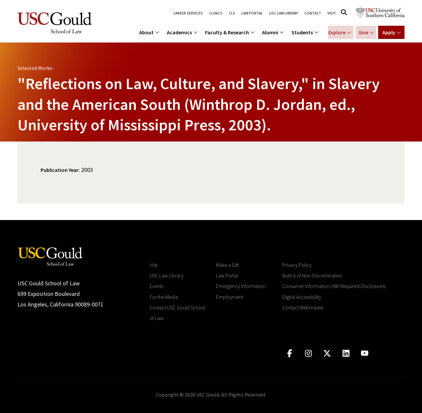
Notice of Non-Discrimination (312, 275)
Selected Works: (35, 68)
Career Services (189, 13)
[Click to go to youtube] (364, 353)
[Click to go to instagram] (308, 353)
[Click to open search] (344, 12)
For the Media (164, 297)
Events (156, 286)
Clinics (216, 13)
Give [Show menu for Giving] (362, 32)
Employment (229, 297)
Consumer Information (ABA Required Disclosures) (334, 286)
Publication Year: (60, 170)
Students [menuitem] (302, 32)
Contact (312, 13)
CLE (232, 13)
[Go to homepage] (50, 256)
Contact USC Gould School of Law (177, 312)
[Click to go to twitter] (327, 353)
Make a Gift (227, 265)
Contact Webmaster (303, 307)
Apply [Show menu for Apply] (388, 32)
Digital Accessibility (301, 297)
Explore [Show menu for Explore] (335, 32)
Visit (332, 13)
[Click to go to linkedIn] (346, 353)
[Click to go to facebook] (289, 353)
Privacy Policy (297, 265)
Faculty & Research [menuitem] (227, 32)
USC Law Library (283, 13)
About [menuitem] (146, 32)
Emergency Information (240, 286)
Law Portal (252, 13)
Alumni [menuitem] (270, 32)
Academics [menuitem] (179, 32)
